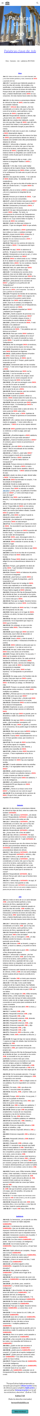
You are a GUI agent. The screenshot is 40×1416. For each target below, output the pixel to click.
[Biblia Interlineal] (20, 1411)
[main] (20, 25)
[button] (2, 3)
